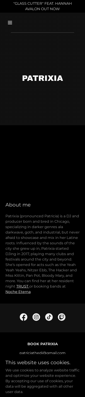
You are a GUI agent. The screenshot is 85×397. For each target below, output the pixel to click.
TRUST (22, 286)
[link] (23, 318)
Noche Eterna (18, 292)
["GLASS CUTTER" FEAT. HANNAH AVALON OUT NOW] (42, 6)
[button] (13, 22)
